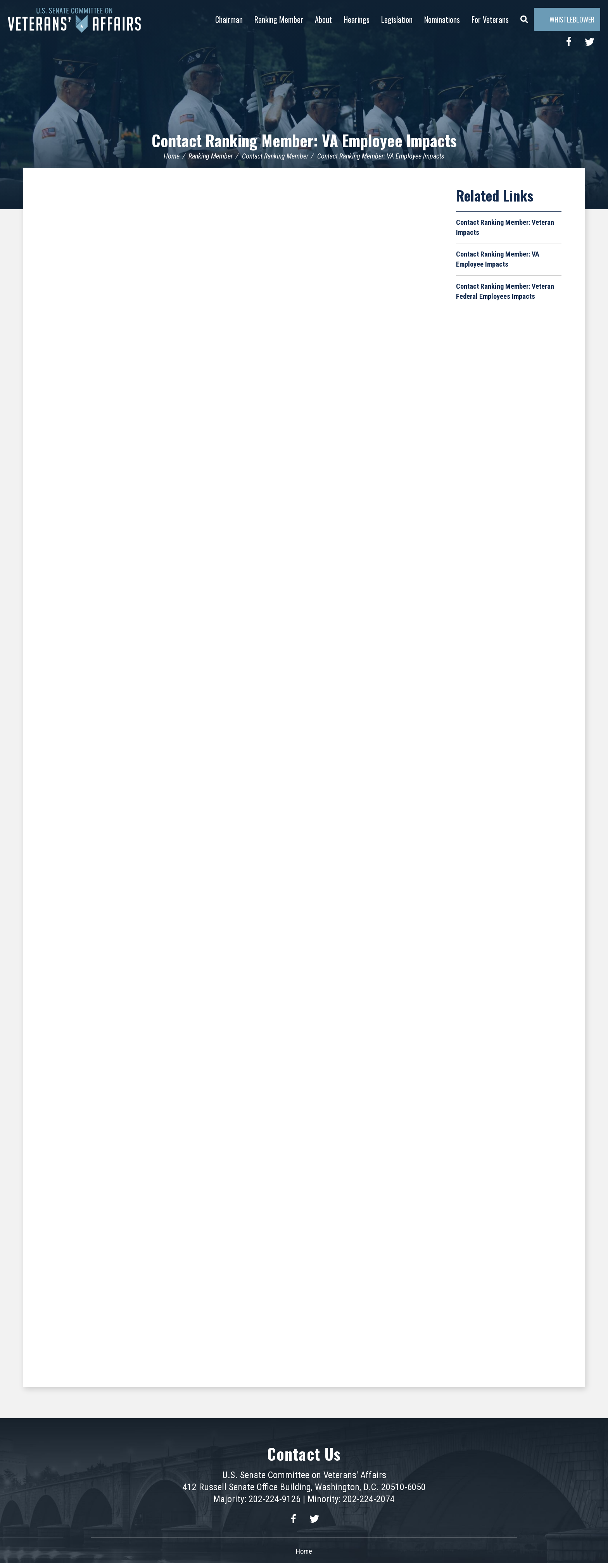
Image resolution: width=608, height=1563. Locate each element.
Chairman (229, 19)
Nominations (442, 19)
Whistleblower (567, 19)
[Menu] (524, 17)
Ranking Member (278, 19)
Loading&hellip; (240, 776)
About (323, 19)
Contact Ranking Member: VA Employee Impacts (304, 140)
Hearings (357, 19)
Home (172, 156)
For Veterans (490, 19)
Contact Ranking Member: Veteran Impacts (505, 227)
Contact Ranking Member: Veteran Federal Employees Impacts (505, 291)
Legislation (397, 19)
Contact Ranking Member (275, 156)
